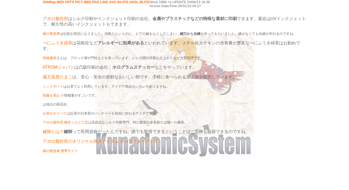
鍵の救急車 (51, 34)
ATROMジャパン (59, 67)
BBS (87, 2)
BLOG (145, 2)
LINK (104, 2)
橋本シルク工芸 (76, 122)
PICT (79, 2)
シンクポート (53, 86)
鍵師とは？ (53, 131)
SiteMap (49, 2)
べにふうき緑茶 (57, 43)
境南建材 (49, 58)
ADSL (133, 2)
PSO (95, 2)
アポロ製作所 (55, 18)
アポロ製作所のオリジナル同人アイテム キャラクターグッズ (100, 141)
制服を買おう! (53, 95)
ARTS (69, 2)
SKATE (122, 2)
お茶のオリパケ (55, 113)
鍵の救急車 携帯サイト (60, 151)
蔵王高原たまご (57, 77)
